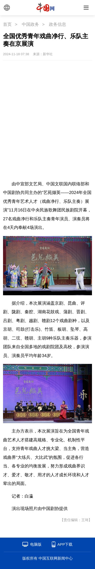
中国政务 (30, 24)
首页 (7, 24)
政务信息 (57, 24)
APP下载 (64, 544)
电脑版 (36, 544)
